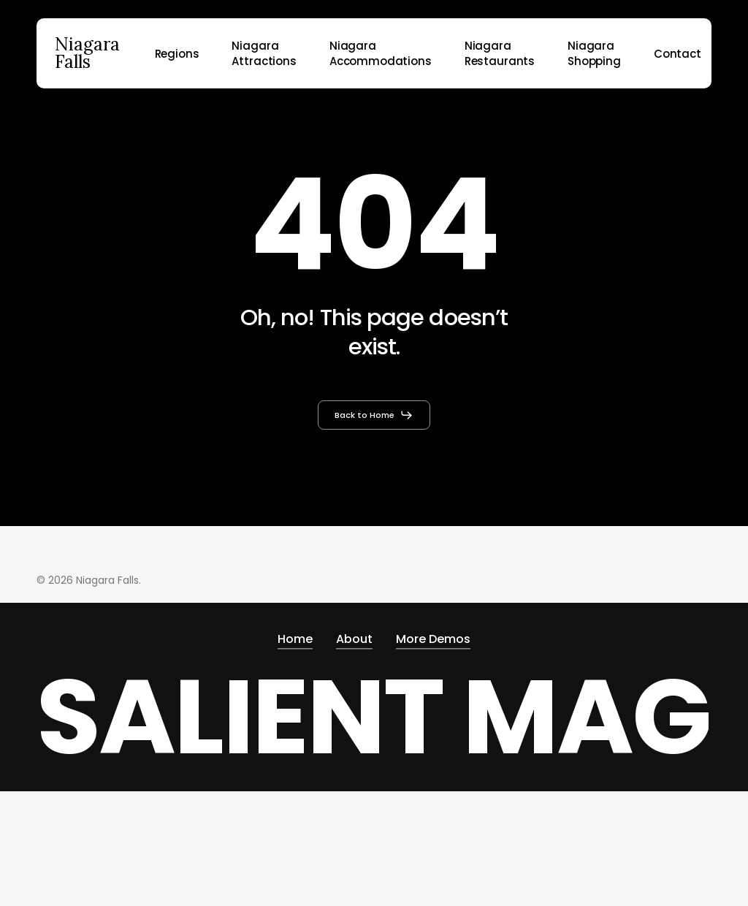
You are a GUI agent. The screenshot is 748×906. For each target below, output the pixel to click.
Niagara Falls (87, 53)
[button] (374, 415)
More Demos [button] (433, 639)
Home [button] (295, 639)
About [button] (354, 639)
